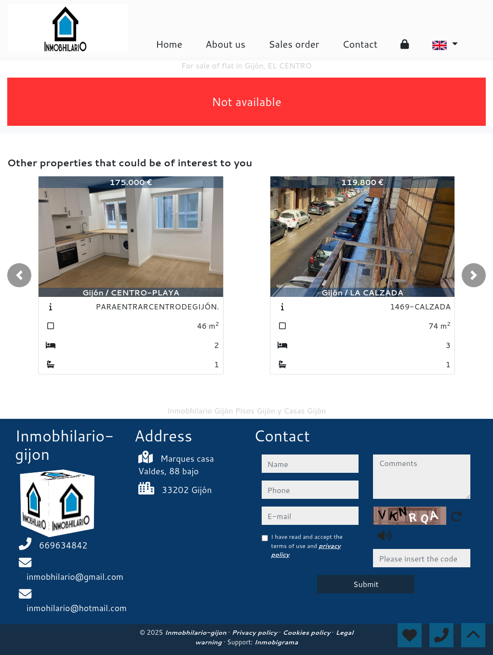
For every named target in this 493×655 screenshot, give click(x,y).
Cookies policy (307, 632)
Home (169, 44)
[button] (19, 275)
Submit (366, 583)
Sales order (293, 44)
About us (225, 44)
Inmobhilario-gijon (196, 632)
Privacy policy (255, 632)
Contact (359, 44)
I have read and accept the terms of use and (307, 546)
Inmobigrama (276, 642)
